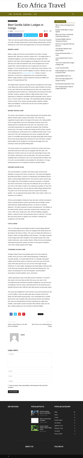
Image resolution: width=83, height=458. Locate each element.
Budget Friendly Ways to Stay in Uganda (64, 30)
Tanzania (57, 431)
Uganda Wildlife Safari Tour (63, 76)
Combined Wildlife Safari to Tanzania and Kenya (63, 40)
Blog (35, 14)
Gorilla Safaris (58, 420)
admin (11, 31)
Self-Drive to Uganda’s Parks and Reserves (64, 45)
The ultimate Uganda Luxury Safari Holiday (63, 49)
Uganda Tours (58, 425)
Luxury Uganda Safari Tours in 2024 (64, 59)
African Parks (28, 14)
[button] (73, 14)
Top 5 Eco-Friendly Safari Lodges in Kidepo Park (64, 63)
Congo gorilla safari (29, 73)
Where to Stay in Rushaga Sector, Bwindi (64, 26)
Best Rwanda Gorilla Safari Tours (64, 84)
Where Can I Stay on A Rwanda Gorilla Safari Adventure (64, 35)
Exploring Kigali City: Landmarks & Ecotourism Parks (65, 71)
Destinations (17, 14)
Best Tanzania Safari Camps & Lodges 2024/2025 (64, 87)
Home (10, 14)
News (56, 415)
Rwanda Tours (58, 428)
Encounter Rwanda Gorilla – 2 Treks (63, 54)
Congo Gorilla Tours (12, 21)
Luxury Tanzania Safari (62, 68)
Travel (56, 417)
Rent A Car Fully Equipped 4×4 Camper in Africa (63, 79)
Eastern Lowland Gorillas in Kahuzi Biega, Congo (46, 427)
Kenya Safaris (58, 434)
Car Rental (57, 423)
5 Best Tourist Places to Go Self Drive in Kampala (17, 325)
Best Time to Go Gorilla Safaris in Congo (42, 325)
